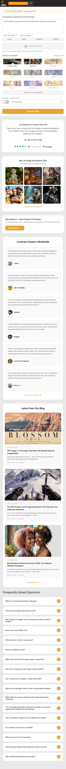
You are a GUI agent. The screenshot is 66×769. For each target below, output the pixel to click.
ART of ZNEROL (19, 288)
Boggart (17, 336)
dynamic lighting (26, 35)
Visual (9, 39)
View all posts (33, 582)
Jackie (16, 263)
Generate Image (33, 111)
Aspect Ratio (15, 98)
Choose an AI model (9, 55)
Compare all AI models (33, 206)
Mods (24, 39)
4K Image (5, 98)
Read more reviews (33, 395)
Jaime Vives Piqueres (21, 361)
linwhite (16, 312)
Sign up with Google (33, 140)
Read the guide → (14, 228)
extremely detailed (10, 35)
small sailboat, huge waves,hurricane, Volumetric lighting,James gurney (33, 26)
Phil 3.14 (17, 385)
